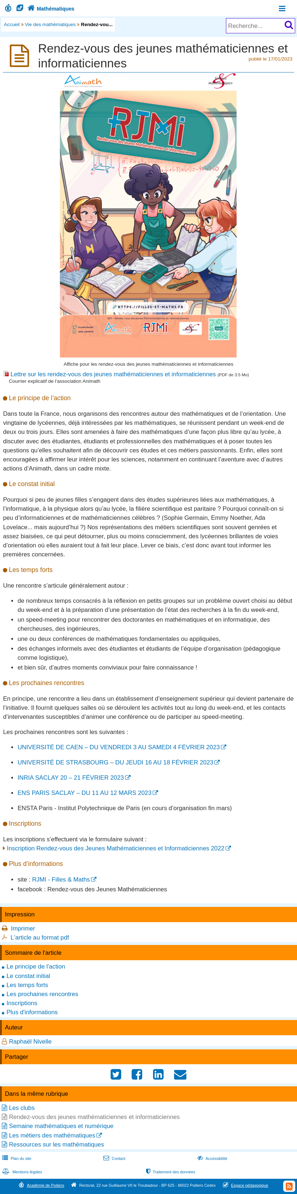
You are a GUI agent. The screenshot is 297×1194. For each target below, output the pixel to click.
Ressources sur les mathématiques (56, 1144)
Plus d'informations (32, 1012)
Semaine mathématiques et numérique (61, 1126)
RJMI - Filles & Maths (61, 879)
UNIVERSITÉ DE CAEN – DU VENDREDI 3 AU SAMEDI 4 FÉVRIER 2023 (118, 747)
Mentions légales (21, 1172)
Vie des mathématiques (50, 24)
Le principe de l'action (36, 966)
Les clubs (22, 1107)
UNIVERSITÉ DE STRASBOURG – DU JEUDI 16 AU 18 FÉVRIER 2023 (115, 762)
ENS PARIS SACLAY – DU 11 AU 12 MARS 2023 (84, 792)
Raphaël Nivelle (30, 1041)
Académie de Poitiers (45, 1185)
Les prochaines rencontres (42, 994)
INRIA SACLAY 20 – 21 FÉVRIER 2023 (70, 777)
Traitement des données (170, 1172)
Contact (113, 1158)
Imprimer (23, 928)
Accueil (12, 24)
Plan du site (16, 1158)
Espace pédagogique (249, 1185)
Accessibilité (211, 1158)
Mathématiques (50, 9)
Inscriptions (22, 1003)
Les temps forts (27, 985)
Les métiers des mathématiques (52, 1135)
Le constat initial (28, 976)
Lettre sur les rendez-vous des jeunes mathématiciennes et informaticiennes (114, 374)
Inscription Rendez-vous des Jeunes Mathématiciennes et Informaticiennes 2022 (115, 848)
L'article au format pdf (40, 937)
